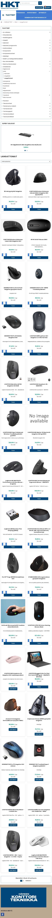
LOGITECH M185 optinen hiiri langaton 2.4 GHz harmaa (39, 328)
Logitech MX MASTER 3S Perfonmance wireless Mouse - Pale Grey (39, 829)
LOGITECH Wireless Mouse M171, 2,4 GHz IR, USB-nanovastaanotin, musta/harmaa (39, 511)
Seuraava (28, 853)
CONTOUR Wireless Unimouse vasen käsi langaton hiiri (13, 237)
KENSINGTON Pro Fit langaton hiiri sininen (13, 738)
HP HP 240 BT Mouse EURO (39, 237)
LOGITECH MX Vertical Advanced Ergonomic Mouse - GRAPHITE (39, 465)
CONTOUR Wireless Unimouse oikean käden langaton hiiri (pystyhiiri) (39, 193)
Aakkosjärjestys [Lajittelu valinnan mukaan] (6, 161)
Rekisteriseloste (21, 916)
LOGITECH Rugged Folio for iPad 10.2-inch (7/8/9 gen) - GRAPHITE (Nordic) (39, 647)
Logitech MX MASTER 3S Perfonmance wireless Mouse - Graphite (13, 465)
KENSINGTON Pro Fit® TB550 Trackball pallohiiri (39, 283)
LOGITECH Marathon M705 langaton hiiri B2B (13, 374)
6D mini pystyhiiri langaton (13, 191)
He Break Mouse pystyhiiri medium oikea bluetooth (13, 601)
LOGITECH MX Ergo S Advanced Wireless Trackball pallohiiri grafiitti (13, 420)
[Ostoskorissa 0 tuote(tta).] (47, 7)
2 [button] (27, 150)
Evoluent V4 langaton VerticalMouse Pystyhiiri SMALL (13, 692)
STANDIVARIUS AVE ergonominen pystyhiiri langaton (39, 556)
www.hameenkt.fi (5, 911)
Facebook (2, 887)
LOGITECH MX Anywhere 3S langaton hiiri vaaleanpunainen (13, 647)
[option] (26, 137)
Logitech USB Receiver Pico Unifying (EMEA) (13, 510)
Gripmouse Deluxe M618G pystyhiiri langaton (39, 692)
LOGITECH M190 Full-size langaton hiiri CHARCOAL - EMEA (39, 783)
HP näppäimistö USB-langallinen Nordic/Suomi (26, 145)
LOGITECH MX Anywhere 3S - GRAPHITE (39, 374)
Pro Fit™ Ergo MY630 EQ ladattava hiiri (13, 556)
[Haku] (31, 3)
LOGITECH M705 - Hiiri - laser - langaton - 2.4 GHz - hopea (13, 829)
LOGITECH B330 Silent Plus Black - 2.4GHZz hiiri (13, 783)
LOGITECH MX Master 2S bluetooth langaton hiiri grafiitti (39, 419)
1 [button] (25, 150)
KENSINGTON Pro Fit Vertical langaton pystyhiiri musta (13, 283)
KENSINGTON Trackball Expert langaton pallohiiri (39, 738)
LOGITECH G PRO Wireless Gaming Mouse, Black (39, 601)
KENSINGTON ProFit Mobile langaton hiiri (13, 328)
